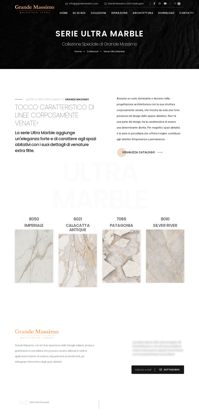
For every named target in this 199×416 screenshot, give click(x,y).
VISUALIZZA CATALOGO (139, 152)
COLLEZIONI (98, 13)
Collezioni (92, 51)
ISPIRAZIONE (119, 13)
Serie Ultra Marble (114, 51)
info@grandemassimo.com (83, 3)
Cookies (118, 402)
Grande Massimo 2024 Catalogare (125, 3)
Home (78, 51)
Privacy (106, 402)
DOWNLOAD (166, 13)
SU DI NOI (79, 13)
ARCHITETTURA (143, 13)
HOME (64, 13)
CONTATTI (186, 13)
